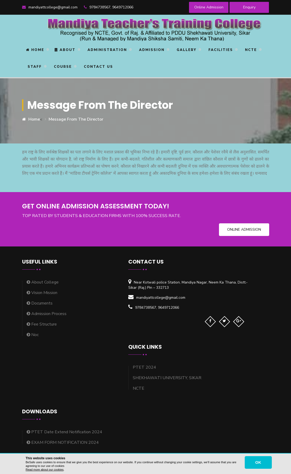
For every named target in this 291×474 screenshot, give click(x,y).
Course (62, 66)
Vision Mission (42, 293)
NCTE (250, 50)
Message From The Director (76, 119)
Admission (151, 50)
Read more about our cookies (45, 469)
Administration (106, 50)
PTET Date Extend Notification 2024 (64, 432)
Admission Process (47, 314)
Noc (33, 335)
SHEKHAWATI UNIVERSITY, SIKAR (167, 378)
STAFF (34, 66)
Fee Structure (42, 324)
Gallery (185, 50)
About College (43, 282)
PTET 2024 (144, 367)
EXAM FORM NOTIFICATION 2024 (63, 442)
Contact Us (97, 66)
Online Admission (208, 7)
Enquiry (249, 7)
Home (35, 50)
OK (258, 462)
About (65, 50)
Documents (40, 303)
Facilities (220, 50)
